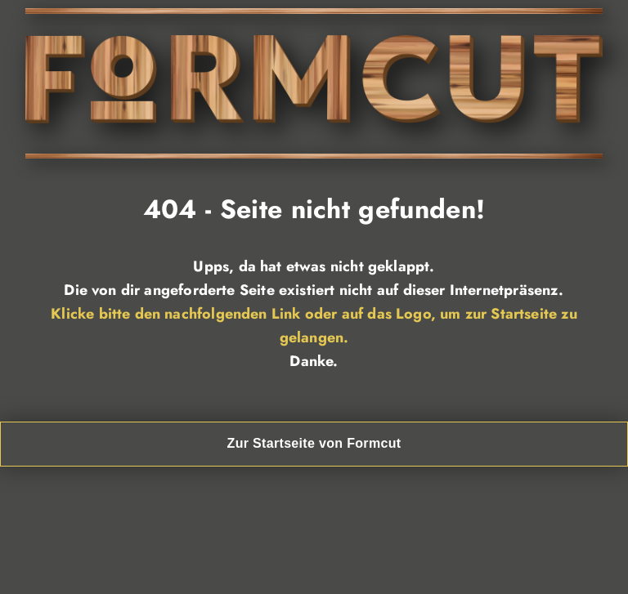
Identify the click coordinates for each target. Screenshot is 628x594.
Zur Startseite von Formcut (314, 443)
